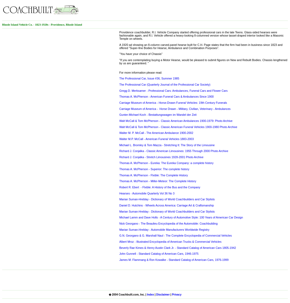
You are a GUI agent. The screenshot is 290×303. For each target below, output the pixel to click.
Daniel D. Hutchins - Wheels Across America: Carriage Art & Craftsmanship (166, 205)
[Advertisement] (225, 10)
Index (150, 294)
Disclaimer (163, 294)
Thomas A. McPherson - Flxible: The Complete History (153, 175)
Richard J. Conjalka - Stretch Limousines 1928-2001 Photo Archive (161, 157)
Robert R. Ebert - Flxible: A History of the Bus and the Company (159, 187)
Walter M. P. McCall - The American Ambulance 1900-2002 (156, 132)
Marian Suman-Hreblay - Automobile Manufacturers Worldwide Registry (164, 229)
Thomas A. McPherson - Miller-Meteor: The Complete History (157, 181)
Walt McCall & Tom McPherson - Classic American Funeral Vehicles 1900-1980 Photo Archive (178, 127)
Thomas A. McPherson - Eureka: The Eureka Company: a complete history (166, 163)
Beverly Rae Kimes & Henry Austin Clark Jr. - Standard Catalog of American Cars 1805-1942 (177, 247)
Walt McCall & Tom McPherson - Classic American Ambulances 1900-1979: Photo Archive (176, 120)
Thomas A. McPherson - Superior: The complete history (154, 169)
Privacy (177, 294)
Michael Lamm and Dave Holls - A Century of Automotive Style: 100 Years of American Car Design (181, 217)
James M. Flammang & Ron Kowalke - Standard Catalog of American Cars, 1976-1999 (174, 259)
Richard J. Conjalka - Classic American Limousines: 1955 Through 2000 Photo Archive (173, 151)
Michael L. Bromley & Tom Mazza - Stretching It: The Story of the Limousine (167, 145)
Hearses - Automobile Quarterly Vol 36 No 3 (147, 193)
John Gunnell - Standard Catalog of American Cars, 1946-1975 (159, 253)
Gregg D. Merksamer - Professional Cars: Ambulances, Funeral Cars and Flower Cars (173, 90)
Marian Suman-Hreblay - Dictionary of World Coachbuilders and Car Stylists (167, 199)
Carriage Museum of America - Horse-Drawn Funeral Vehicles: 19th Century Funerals (173, 102)
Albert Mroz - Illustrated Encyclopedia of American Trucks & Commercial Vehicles (170, 241)
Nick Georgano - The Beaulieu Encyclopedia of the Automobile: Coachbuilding (168, 223)
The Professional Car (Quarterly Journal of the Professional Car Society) (164, 84)
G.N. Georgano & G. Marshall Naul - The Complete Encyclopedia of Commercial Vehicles (175, 235)
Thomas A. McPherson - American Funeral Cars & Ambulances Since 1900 (166, 96)
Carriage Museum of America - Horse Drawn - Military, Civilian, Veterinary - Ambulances (175, 108)
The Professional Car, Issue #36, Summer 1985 (149, 78)
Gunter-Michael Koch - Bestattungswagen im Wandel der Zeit (158, 114)
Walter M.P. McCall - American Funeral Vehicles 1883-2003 (156, 139)
